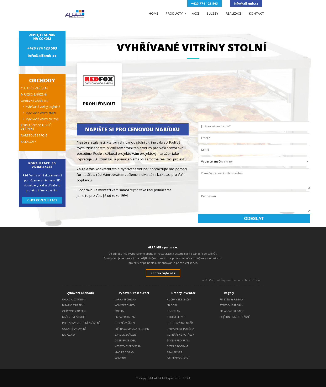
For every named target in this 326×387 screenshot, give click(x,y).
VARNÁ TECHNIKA (125, 299)
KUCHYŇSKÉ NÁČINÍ (179, 299)
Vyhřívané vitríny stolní (41, 113)
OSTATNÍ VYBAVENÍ (74, 329)
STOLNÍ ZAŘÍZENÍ (125, 323)
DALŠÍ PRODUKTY (177, 358)
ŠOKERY (119, 311)
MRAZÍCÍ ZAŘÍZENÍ (34, 94)
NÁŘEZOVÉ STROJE (34, 135)
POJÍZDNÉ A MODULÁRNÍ (234, 317)
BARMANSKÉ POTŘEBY (181, 329)
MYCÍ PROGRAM (124, 352)
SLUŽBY (212, 13)
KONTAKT (256, 13)
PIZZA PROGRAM (125, 317)
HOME (153, 13)
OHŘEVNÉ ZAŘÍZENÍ (34, 101)
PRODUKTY (174, 13)
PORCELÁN (173, 311)
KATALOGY (28, 142)
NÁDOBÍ (172, 305)
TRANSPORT (174, 352)
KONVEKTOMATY (125, 305)
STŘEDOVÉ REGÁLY (231, 305)
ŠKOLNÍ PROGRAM (178, 340)
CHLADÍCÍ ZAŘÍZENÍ (34, 88)
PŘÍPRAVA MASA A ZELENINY (132, 329)
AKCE (196, 13)
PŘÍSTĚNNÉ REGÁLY (231, 299)
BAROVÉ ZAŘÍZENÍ (126, 334)
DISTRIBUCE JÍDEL (125, 340)
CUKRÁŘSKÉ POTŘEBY (180, 334)
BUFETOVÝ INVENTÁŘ (180, 323)
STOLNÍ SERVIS (176, 317)
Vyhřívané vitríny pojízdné (43, 107)
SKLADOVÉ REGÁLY (231, 311)
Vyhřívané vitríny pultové (42, 119)
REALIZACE (234, 13)
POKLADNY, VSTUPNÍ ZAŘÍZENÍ (36, 127)
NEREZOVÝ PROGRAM (128, 346)
